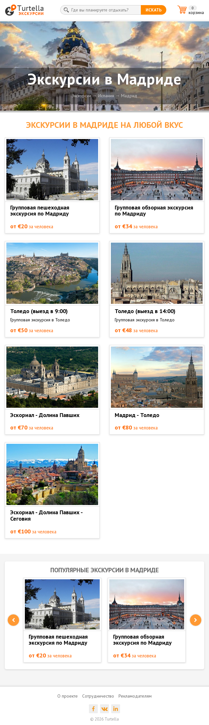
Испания (106, 96)
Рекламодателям (135, 696)
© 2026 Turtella (104, 719)
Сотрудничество (98, 696)
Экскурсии (81, 96)
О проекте (67, 696)
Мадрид (129, 96)
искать (154, 10)
